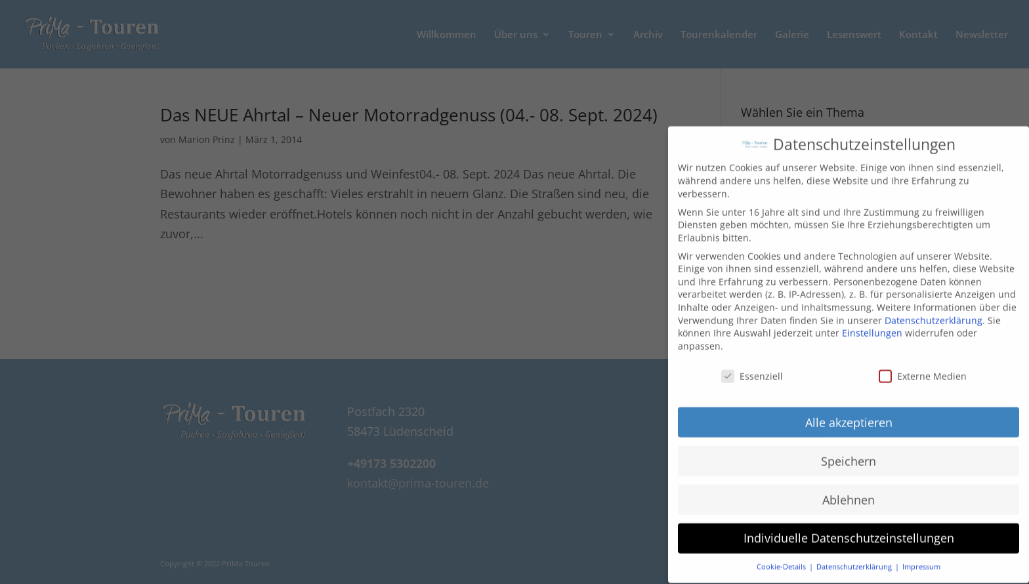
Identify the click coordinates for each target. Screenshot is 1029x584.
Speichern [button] (848, 451)
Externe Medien (923, 366)
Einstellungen (872, 322)
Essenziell (752, 366)
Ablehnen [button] (848, 489)
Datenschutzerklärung (933, 310)
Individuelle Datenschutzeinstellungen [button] (849, 527)
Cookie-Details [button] (782, 556)
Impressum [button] (921, 556)
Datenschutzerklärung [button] (855, 556)
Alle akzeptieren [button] (848, 412)
